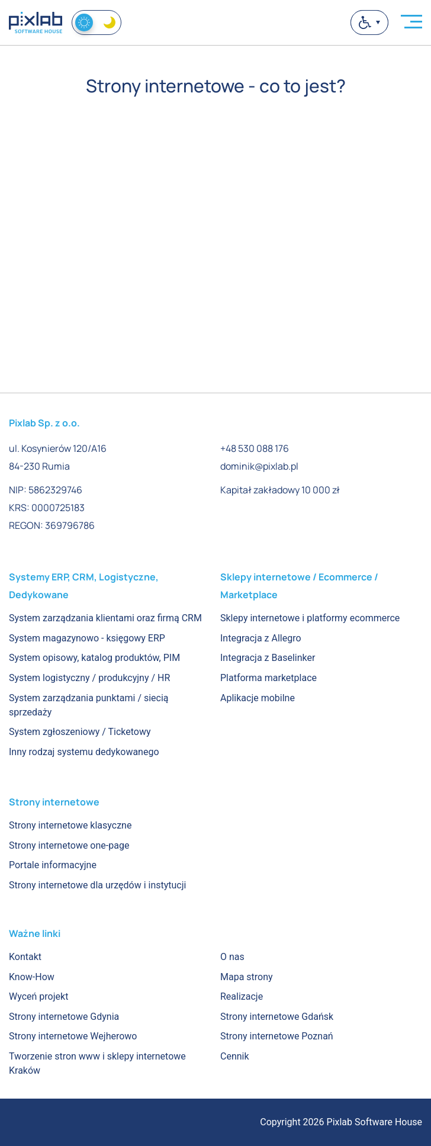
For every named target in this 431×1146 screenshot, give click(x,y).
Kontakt (25, 956)
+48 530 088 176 (254, 448)
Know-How (31, 977)
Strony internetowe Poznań (276, 1036)
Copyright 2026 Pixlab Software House (341, 1122)
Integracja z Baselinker (267, 657)
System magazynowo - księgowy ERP (87, 638)
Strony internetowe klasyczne (70, 825)
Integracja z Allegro (260, 638)
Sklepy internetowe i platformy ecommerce (310, 618)
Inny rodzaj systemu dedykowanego (84, 751)
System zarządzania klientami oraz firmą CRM (105, 618)
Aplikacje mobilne (257, 698)
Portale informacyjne (53, 865)
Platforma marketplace (268, 677)
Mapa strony (246, 977)
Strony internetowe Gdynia (64, 1016)
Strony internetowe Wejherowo (73, 1036)
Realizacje (241, 996)
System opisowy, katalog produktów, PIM (94, 657)
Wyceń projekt (38, 996)
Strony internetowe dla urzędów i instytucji (97, 885)
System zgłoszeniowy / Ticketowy (80, 731)
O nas (232, 956)
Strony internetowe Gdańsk (276, 1016)
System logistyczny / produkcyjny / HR (89, 677)
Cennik (234, 1056)
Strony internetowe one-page (69, 845)
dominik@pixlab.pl (259, 466)
